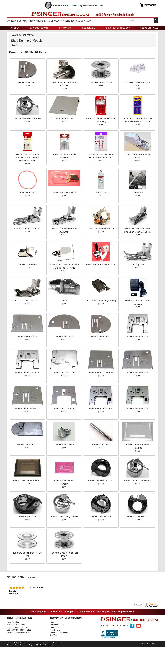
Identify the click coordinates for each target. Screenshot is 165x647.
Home (13, 35)
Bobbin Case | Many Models (64, 517)
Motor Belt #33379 (27, 192)
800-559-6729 (12, 630)
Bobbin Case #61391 (101, 517)
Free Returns (88, 28)
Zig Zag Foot (137, 265)
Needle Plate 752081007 (64, 409)
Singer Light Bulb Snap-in (64, 192)
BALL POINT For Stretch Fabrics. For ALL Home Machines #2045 (27, 157)
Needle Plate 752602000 (101, 409)
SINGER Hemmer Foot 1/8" (27, 228)
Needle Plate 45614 (27, 337)
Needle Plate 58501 (100, 337)
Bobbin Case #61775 (137, 517)
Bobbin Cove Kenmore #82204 (27, 481)
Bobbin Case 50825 (27, 517)
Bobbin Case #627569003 (101, 481)
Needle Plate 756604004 (138, 409)
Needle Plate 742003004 (138, 373)
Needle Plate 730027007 (64, 373)
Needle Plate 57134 (64, 337)
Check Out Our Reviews (118, 28)
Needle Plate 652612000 (27, 373)
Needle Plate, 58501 (27, 82)
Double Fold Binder (27, 265)
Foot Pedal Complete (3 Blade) (101, 301)
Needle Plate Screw (64, 445)
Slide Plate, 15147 (64, 118)
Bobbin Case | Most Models (27, 118)
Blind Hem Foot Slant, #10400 (101, 265)
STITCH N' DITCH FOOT (27, 301)
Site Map (155, 643)
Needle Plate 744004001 (27, 409)
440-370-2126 (25, 630)
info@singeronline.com (22, 632)
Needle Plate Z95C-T (27, 445)
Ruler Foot (138, 192)
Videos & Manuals (149, 28)
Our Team (54, 635)
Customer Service (39, 28)
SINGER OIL (101, 192)
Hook (64, 301)
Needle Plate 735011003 (101, 373)
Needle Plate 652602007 (138, 337)
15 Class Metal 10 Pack (100, 82)
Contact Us (65, 28)
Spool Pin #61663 (100, 445)
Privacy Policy (146, 643)
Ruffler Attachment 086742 (101, 228)
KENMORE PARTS (25, 35)
